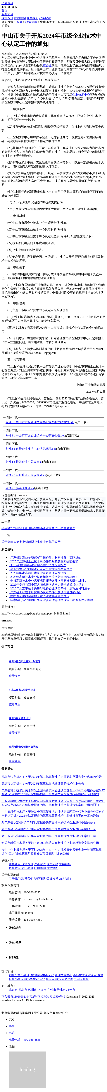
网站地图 (52, 868)
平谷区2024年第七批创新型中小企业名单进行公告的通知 (38, 528)
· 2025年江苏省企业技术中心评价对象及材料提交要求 (43, 561)
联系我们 (32, 18)
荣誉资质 (52, 878)
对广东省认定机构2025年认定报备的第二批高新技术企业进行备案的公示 (48, 829)
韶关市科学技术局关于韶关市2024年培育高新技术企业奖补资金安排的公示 (50, 842)
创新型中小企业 (19, 975)
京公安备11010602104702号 (19, 996)
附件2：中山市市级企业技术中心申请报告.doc (35, 435)
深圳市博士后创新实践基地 (23, 746)
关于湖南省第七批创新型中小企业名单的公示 (31, 541)
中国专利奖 (81, 979)
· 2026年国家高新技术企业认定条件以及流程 (37, 573)
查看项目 (15, 675)
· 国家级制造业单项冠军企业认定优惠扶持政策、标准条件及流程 (51, 600)
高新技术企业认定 (85, 975)
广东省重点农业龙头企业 (22, 689)
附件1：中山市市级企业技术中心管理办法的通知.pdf (40, 422)
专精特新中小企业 (42, 975)
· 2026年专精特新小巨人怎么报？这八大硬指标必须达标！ (46, 584)
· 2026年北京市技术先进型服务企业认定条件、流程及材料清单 (49, 588)
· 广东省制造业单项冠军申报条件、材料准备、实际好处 (45, 557)
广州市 (51, 989)
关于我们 (15, 878)
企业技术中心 (81, 94)
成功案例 (20, 18)
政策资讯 (7, 18)
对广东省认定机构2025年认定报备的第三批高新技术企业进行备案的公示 (48, 822)
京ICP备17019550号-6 (51, 996)
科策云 (50, 979)
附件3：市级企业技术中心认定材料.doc (31, 448)
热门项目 (27, 868)
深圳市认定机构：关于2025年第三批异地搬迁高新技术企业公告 (42, 783)
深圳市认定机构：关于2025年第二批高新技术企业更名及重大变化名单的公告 (51, 776)
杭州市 (70, 989)
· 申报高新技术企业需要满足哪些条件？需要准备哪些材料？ (48, 580)
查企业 (47, 65)
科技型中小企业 (34, 979)
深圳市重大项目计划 (19, 718)
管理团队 (40, 878)
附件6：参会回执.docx (20, 488)
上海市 (42, 989)
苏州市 (32, 989)
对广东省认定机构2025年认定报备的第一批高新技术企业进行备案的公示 (48, 836)
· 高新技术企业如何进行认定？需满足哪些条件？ (40, 569)
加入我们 (65, 878)
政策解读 (45, 18)
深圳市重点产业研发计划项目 (24, 661)
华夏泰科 (7, 3)
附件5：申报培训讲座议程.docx (26, 475)
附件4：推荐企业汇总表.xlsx (24, 461)
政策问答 (52, 864)
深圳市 (22, 989)
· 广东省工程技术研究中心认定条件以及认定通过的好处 (45, 592)
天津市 (61, 989)
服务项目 (7, 14)
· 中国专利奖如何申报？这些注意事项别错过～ (39, 596)
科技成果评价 (64, 979)
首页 (4, 10)
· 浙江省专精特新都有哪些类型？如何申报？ (37, 565)
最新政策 (15, 868)
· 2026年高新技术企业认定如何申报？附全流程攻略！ (43, 576)
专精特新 (65, 864)
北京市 (13, 989)
